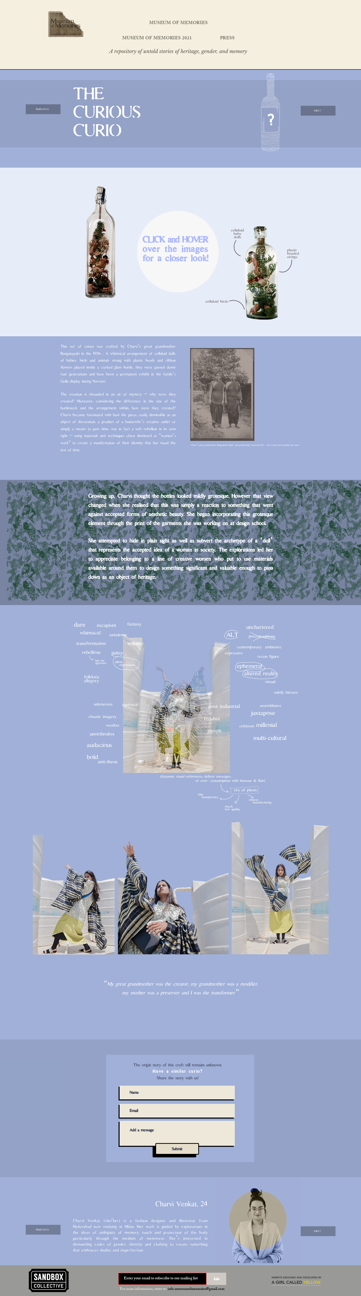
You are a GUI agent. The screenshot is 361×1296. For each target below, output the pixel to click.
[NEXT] (318, 111)
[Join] (216, 1279)
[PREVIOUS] (43, 109)
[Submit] (177, 1149)
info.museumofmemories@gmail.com (196, 1289)
